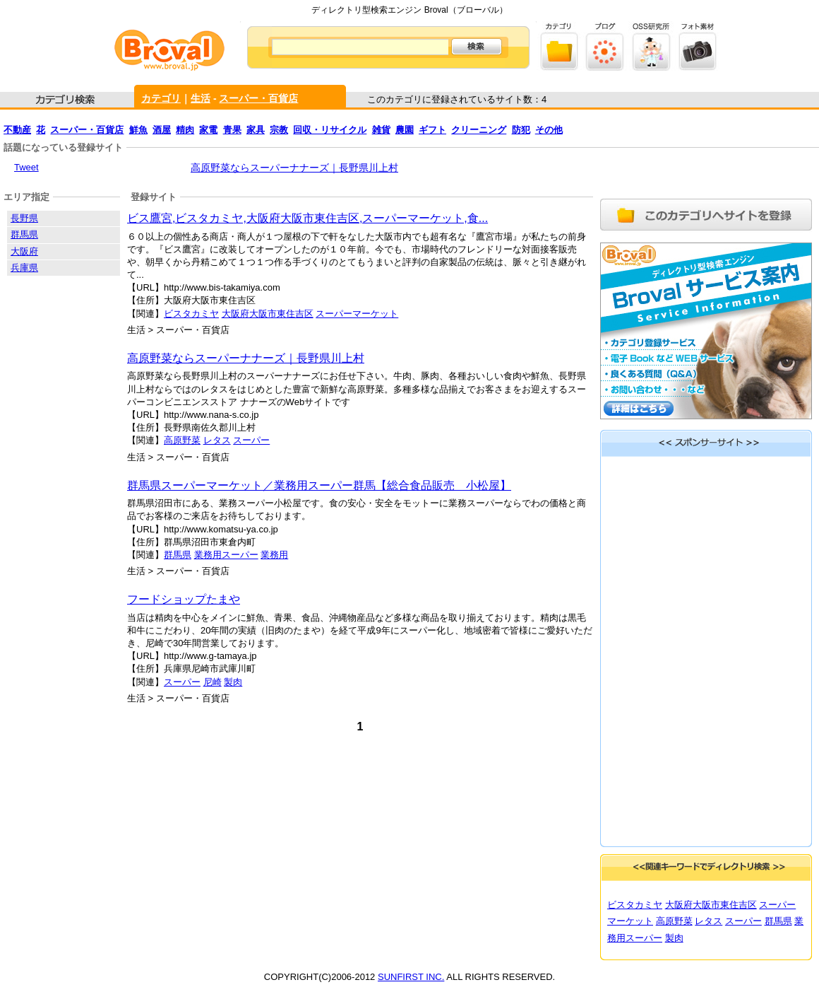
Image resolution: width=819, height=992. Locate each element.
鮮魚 (138, 129)
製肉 (233, 682)
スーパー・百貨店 (258, 98)
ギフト (432, 129)
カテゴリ (161, 98)
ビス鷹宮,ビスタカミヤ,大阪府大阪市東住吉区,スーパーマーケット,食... (307, 218)
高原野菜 (182, 440)
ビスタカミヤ (191, 313)
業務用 (274, 554)
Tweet (26, 167)
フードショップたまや (183, 599)
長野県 (24, 218)
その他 (549, 129)
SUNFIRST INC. (411, 976)
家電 (208, 129)
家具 (255, 129)
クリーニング (478, 129)
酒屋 (162, 129)
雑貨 (381, 129)
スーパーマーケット (357, 313)
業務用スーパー (226, 554)
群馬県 (177, 554)
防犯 (521, 129)
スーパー (251, 440)
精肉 (185, 129)
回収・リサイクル (329, 129)
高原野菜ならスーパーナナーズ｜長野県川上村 (294, 167)
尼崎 (212, 682)
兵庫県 (24, 267)
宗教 (279, 129)
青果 (232, 129)
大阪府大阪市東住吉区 (267, 313)
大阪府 (24, 251)
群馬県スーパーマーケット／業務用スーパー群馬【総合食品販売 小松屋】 (319, 485)
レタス (217, 440)
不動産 (17, 129)
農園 (404, 129)
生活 (200, 98)
